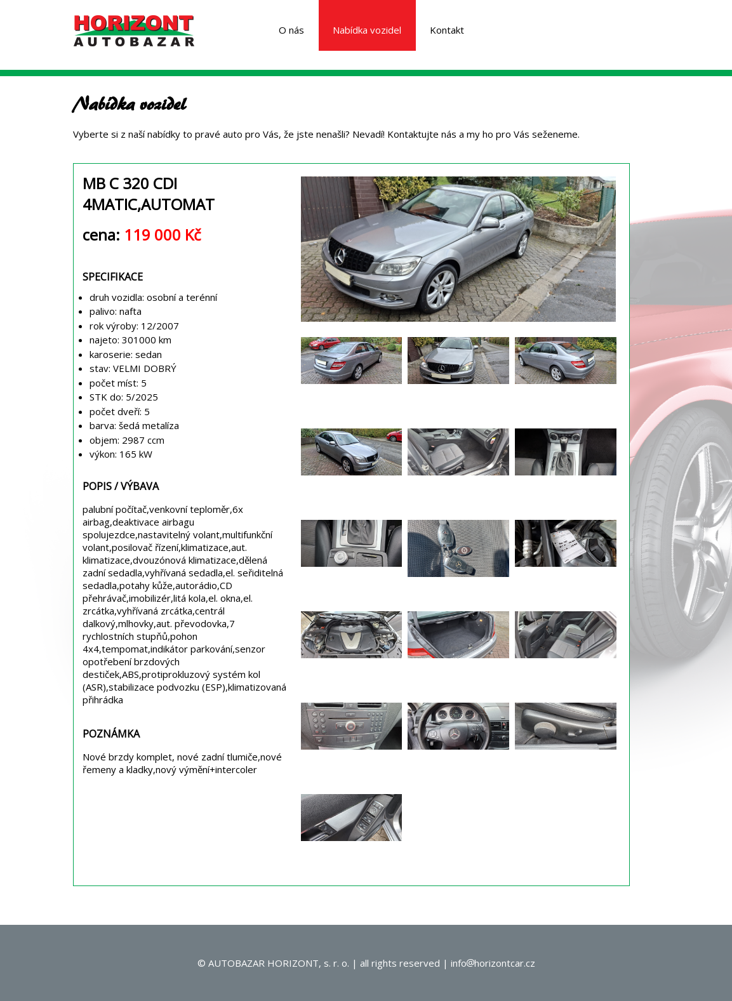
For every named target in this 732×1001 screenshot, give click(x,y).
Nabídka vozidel (367, 29)
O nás (291, 29)
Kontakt (447, 29)
